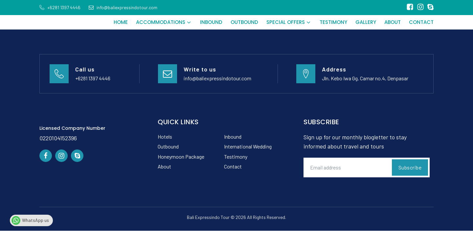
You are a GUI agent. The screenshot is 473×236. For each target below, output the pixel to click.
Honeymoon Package (181, 156)
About (392, 22)
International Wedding (248, 146)
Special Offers (288, 22)
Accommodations (164, 22)
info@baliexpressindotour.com (217, 78)
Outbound (244, 22)
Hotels (165, 136)
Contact (421, 22)
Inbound (211, 22)
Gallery (365, 22)
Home (121, 22)
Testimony (333, 22)
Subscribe (410, 167)
